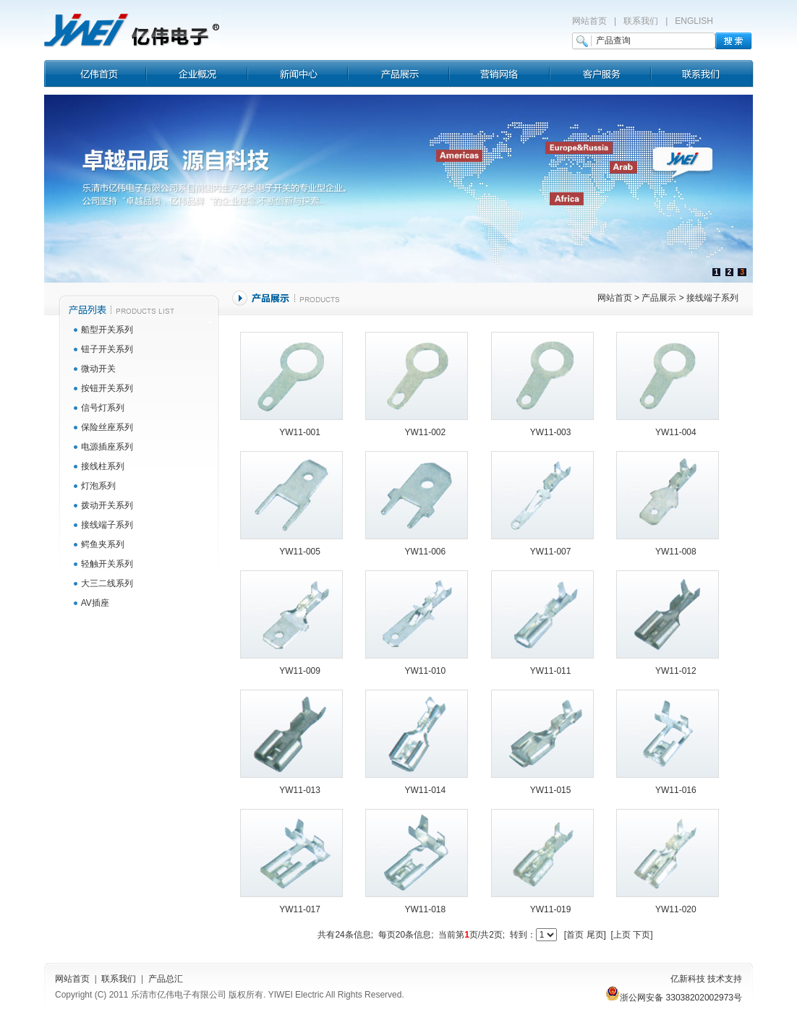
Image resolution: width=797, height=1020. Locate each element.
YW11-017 (299, 909)
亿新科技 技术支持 (706, 979)
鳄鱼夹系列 (102, 544)
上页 (622, 935)
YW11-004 (675, 432)
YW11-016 (675, 790)
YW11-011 (550, 671)
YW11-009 (299, 671)
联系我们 (640, 21)
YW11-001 (299, 432)
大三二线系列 (107, 583)
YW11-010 (425, 671)
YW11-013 (299, 790)
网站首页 (589, 21)
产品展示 (659, 298)
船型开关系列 (107, 330)
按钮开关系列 (107, 388)
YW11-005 (299, 552)
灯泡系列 (98, 486)
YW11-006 (425, 552)
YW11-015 (550, 790)
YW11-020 (675, 909)
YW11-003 (550, 432)
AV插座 (95, 603)
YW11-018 (425, 909)
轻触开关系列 (107, 564)
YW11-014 (425, 790)
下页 (641, 935)
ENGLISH (694, 21)
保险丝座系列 (107, 427)
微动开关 (98, 369)
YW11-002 (425, 432)
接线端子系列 (107, 525)
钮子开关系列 (107, 349)
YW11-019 (550, 909)
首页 (575, 935)
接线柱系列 (102, 466)
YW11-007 (550, 552)
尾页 (595, 935)
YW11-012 (675, 671)
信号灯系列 (102, 408)
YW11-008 (675, 552)
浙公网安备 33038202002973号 (673, 998)
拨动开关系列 (107, 505)
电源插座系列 (107, 447)
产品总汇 (165, 979)
